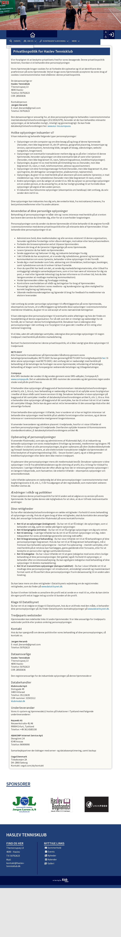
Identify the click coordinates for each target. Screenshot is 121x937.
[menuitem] (10, 34)
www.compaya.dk (19, 379)
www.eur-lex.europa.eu (59, 125)
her (103, 357)
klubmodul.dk (18, 701)
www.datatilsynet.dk (51, 586)
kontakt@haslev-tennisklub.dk (15, 865)
